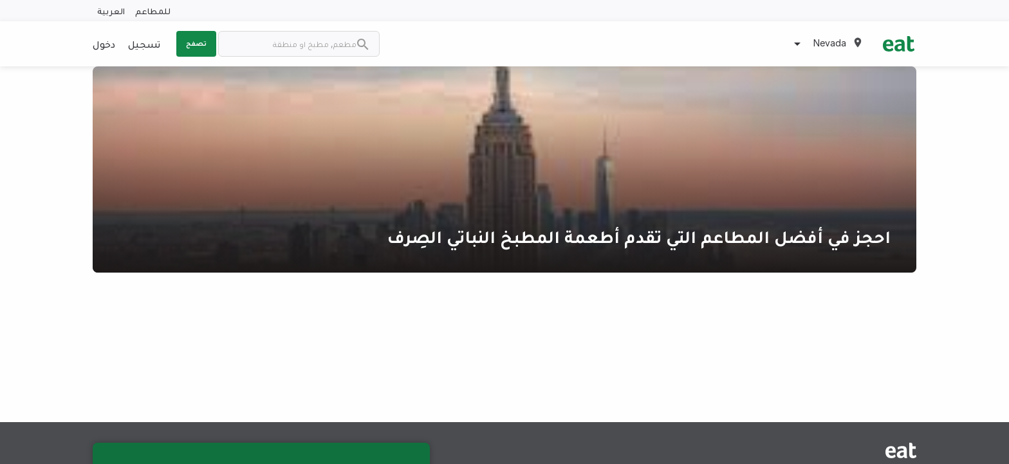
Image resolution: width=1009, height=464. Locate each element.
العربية (111, 10)
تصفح (196, 43)
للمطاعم (153, 10)
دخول (104, 43)
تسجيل (144, 43)
